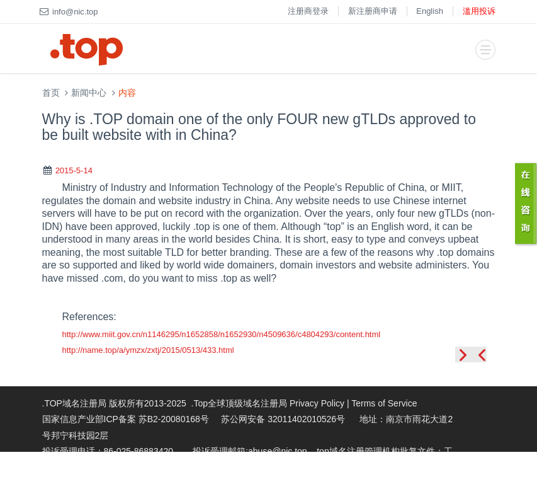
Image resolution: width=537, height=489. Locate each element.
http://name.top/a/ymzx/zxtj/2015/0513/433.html (148, 350)
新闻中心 (88, 93)
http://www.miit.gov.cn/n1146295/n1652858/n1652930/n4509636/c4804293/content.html (221, 334)
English (429, 11)
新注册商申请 (372, 11)
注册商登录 (308, 11)
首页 (51, 93)
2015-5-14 (74, 170)
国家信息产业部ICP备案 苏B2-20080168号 (125, 419)
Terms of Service (384, 403)
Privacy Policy (317, 403)
